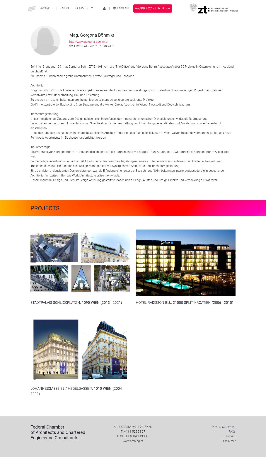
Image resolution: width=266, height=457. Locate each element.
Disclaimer (229, 441)
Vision (64, 8)
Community (84, 8)
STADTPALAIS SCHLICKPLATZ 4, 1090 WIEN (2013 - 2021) (76, 302)
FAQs (232, 431)
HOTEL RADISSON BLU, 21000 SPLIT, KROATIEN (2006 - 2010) (184, 302)
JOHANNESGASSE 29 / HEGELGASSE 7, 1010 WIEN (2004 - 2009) (77, 391)
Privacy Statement (224, 427)
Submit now (152, 8)
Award (45, 8)
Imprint (231, 436)
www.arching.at (133, 441)
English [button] (121, 8)
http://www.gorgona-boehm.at (88, 41)
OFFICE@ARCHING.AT (134, 436)
